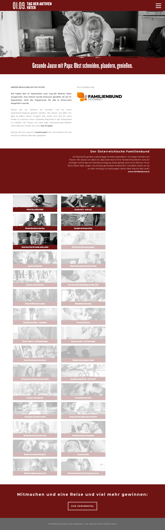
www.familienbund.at (139, 171)
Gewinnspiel (41, 132)
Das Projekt (47, 126)
